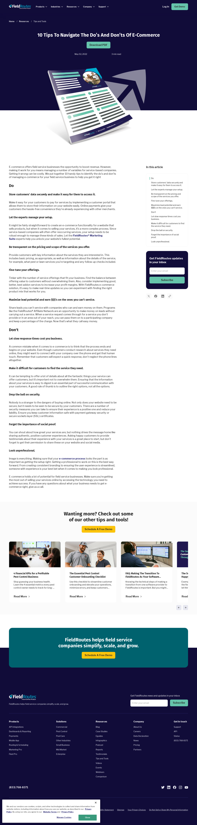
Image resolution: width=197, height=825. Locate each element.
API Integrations (16, 727)
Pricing (136, 745)
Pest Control (61, 731)
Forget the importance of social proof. (165, 235)
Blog (98, 727)
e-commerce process (72, 458)
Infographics (101, 740)
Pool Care (60, 736)
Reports (99, 749)
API (175, 731)
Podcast (99, 745)
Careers (137, 731)
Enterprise (60, 754)
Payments (13, 736)
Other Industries (63, 740)
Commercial (61, 727)
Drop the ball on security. (162, 230)
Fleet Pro (13, 754)
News (136, 740)
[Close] (96, 803)
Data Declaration (141, 736)
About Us (137, 727)
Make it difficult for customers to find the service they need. (167, 224)
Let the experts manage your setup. (167, 189)
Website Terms (50, 812)
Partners (137, 749)
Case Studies (101, 731)
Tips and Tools (102, 758)
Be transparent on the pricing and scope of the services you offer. (166, 195)
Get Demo (180, 6)
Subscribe (167, 280)
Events (99, 767)
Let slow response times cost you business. (166, 217)
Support (177, 727)
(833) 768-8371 (181, 740)
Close (87, 817)
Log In (165, 6)
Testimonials (101, 754)
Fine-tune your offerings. (162, 201)
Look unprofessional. (160, 241)
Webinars (100, 772)
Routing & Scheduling (18, 745)
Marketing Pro (15, 749)
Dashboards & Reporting (20, 731)
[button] (167, 280)
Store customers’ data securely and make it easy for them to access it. (167, 183)
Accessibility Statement (103, 810)
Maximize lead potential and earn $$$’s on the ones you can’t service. (167, 206)
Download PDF (98, 45)
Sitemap (120, 810)
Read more (20, 596)
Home (11, 21)
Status (177, 736)
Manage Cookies (64, 817)
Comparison (101, 776)
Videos (99, 763)
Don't (153, 212)
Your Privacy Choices (137, 810)
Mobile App (14, 740)
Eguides (99, 736)
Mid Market (61, 749)
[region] (51, 811)
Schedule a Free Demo (98, 529)
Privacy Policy (67, 812)
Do (152, 178)
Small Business (63, 745)
